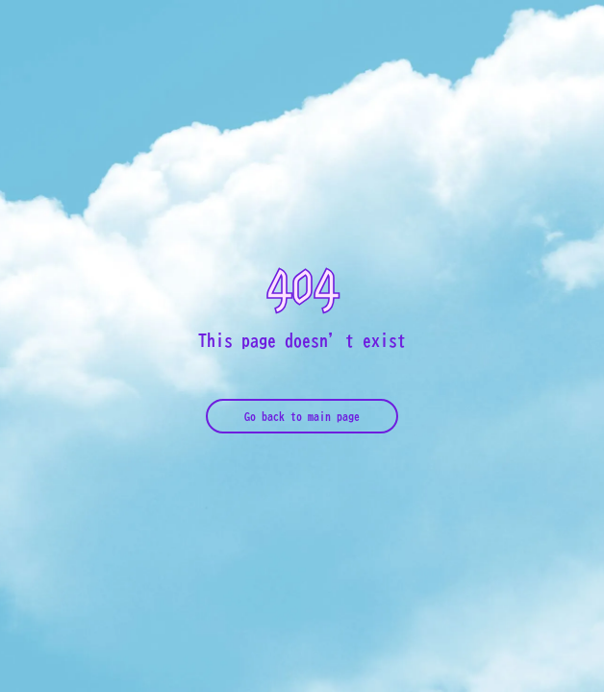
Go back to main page (302, 416)
